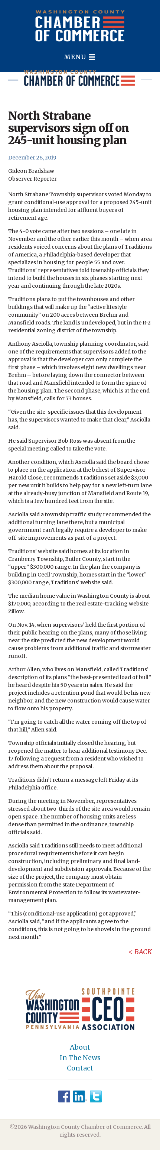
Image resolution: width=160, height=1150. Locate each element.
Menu (80, 57)
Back (143, 951)
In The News (80, 1057)
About (80, 1047)
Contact (80, 1068)
